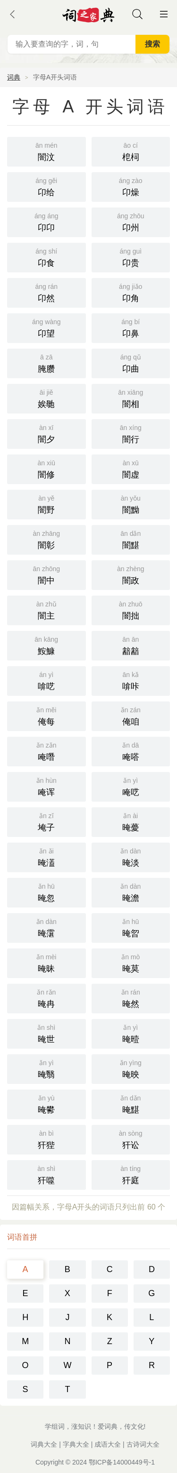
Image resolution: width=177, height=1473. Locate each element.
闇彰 (46, 539)
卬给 (46, 186)
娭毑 (46, 398)
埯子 (46, 821)
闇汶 (46, 151)
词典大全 (44, 1444)
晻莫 (131, 962)
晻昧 (46, 962)
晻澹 (131, 892)
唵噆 (46, 751)
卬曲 (131, 362)
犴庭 (131, 1174)
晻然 (131, 998)
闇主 (46, 609)
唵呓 (131, 786)
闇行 (131, 433)
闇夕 (46, 433)
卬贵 (131, 257)
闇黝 (131, 504)
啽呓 (46, 680)
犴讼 (131, 1139)
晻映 (131, 1068)
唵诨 (46, 786)
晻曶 (131, 927)
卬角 (131, 292)
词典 (13, 77)
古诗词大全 (143, 1444)
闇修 (46, 468)
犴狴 (46, 1139)
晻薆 (131, 821)
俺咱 (131, 715)
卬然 (46, 292)
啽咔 (131, 680)
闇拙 (131, 609)
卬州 (131, 221)
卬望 (46, 327)
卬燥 (131, 186)
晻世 (46, 1033)
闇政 (131, 574)
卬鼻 (131, 327)
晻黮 (131, 1103)
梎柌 (131, 151)
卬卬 (46, 221)
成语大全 (107, 1444)
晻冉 (46, 998)
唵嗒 (131, 751)
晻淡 (131, 856)
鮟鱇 (46, 645)
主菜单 (164, 14)
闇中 (46, 574)
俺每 (46, 715)
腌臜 (46, 362)
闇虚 (131, 468)
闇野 (46, 504)
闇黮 (131, 539)
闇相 (131, 398)
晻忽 (46, 892)
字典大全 (76, 1444)
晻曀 (131, 1033)
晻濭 (46, 856)
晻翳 (46, 1068)
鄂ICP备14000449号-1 (122, 1462)
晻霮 (46, 927)
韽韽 (131, 645)
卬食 (46, 257)
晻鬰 (46, 1103)
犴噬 (46, 1174)
